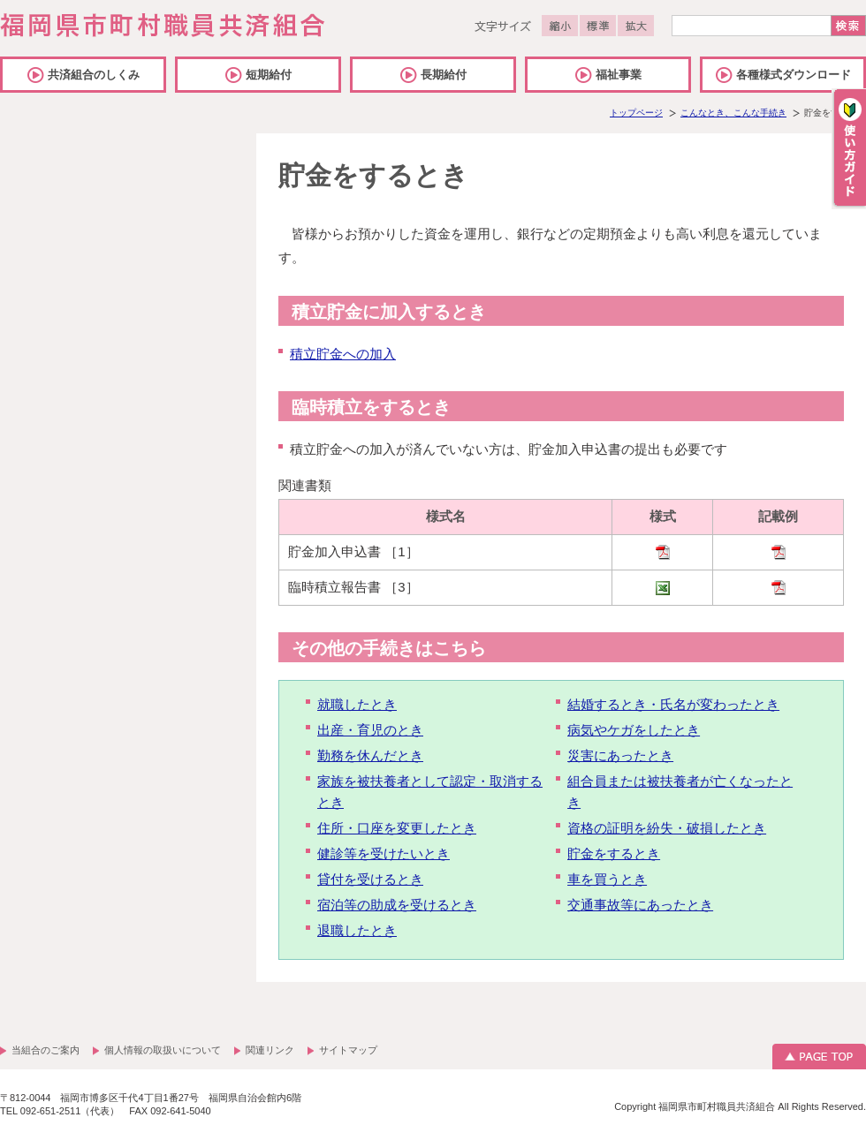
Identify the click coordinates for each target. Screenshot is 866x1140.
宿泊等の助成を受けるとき (396, 904)
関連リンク (270, 1050)
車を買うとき (607, 879)
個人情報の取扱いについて (162, 1050)
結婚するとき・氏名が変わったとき (673, 704)
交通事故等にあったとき (640, 904)
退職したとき (357, 930)
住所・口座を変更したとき (396, 827)
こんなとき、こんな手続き (733, 112)
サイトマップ (348, 1050)
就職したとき (357, 704)
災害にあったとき (620, 755)
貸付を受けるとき (370, 879)
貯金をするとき (613, 853)
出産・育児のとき (370, 729)
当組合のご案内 (45, 1050)
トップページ (636, 112)
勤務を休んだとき (370, 755)
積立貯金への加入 (343, 353)
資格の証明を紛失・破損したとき (666, 827)
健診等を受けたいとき (383, 853)
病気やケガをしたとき (633, 729)
